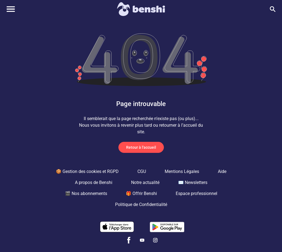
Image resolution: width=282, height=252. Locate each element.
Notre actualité (145, 182)
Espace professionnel (196, 193)
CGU (141, 171)
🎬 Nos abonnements (86, 193)
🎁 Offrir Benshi (141, 193)
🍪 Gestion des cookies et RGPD (87, 171)
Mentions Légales (182, 171)
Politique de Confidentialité (141, 204)
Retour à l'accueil (141, 147)
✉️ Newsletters (192, 182)
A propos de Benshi (93, 182)
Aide (222, 171)
